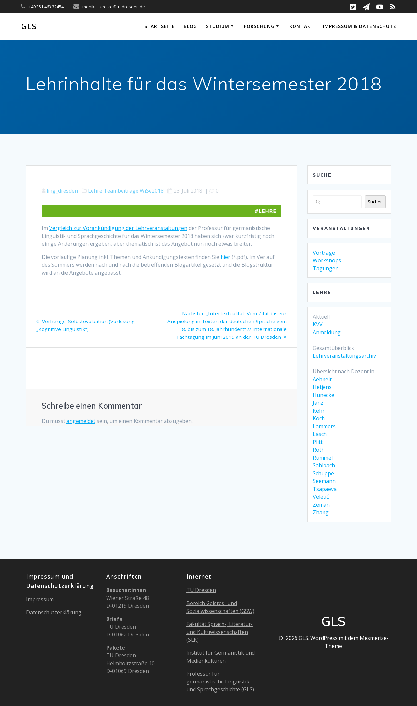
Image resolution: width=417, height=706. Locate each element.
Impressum (40, 599)
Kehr (318, 410)
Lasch (320, 434)
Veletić (321, 496)
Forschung (259, 26)
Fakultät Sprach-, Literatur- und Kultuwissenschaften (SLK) (219, 631)
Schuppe (323, 473)
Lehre (95, 190)
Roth (318, 449)
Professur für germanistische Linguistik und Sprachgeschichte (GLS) (220, 681)
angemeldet (80, 421)
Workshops (327, 260)
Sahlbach (324, 465)
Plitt (318, 442)
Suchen (375, 202)
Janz (318, 402)
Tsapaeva (325, 489)
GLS (28, 26)
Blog (190, 26)
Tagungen (325, 268)
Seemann (324, 481)
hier (225, 256)
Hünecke (323, 395)
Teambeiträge (121, 190)
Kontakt (301, 26)
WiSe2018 (152, 190)
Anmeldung (327, 332)
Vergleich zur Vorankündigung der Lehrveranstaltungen (118, 228)
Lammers (324, 426)
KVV (318, 324)
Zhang (321, 512)
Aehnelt (322, 379)
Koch (319, 418)
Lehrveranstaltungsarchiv (344, 355)
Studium (217, 26)
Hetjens (322, 387)
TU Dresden (201, 590)
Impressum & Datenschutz (359, 26)
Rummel (323, 457)
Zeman (321, 504)
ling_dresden (62, 190)
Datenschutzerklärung (53, 612)
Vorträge (324, 252)
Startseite (159, 26)
